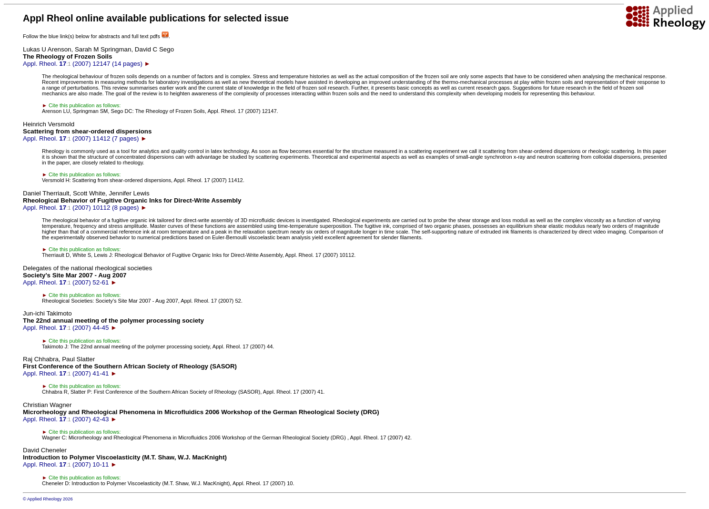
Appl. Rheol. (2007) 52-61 (87, 275)
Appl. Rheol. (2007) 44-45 (113, 320)
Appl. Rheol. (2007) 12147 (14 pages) (98, 56)
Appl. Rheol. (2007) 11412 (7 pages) (87, 131)
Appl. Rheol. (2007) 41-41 (130, 366)
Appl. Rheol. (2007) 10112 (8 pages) (132, 200)
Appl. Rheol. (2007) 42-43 (201, 412)
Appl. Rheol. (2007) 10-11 (125, 457)
